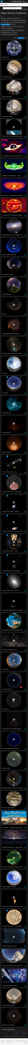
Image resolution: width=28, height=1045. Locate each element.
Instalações (10, 28)
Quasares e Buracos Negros (8, 30)
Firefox (5, 287)
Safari (5, 288)
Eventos (11, 22)
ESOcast (6, 22)
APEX (19, 18)
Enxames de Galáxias (6, 26)
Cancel (12, 325)
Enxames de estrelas (6, 32)
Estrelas (15, 32)
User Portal (19, 1)
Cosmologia (22, 20)
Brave (5, 283)
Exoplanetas (18, 22)
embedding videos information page (8, 245)
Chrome (6, 284)
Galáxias (13, 24)
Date (26, 38)
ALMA (15, 18)
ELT (2, 22)
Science (14, 1)
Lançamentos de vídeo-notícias (9, 34)
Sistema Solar (20, 30)
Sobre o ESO (10, 18)
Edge (5, 286)
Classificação (20, 38)
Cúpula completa (5, 24)
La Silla (14, 26)
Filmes (24, 22)
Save (5, 325)
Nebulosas (20, 26)
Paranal (3, 28)
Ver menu (4, 4)
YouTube (3, 235)
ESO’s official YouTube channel (10, 236)
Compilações (15, 20)
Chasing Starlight (5, 20)
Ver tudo (3, 18)
